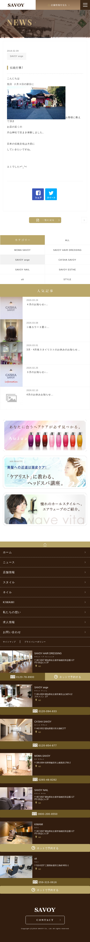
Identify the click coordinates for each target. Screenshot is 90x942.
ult (22, 279)
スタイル (9, 582)
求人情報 (9, 622)
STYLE (67, 279)
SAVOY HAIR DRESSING (67, 250)
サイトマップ (9, 642)
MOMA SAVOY (22, 250)
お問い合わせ (12, 632)
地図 (38, 666)
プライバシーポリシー (35, 642)
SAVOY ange (22, 260)
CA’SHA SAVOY (67, 260)
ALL (67, 240)
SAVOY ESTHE (67, 269)
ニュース (9, 562)
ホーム (7, 552)
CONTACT (45, 919)
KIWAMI (8, 602)
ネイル (7, 592)
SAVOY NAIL (22, 269)
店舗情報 (9, 572)
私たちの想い (12, 612)
